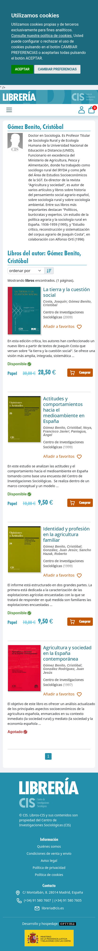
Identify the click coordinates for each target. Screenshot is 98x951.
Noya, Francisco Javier (67, 429)
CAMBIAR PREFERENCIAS (57, 69)
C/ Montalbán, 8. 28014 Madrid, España (49, 892)
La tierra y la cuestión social (66, 292)
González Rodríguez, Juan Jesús (63, 670)
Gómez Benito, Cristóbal (62, 427)
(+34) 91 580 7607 (37, 900)
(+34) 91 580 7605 (68, 900)
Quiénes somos (49, 846)
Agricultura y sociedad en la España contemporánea (67, 653)
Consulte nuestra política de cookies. (42, 35)
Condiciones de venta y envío (49, 853)
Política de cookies (49, 874)
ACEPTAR (22, 69)
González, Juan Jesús (60, 550)
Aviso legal (49, 860)
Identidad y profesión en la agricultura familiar (66, 534)
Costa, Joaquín (55, 301)
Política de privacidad (49, 867)
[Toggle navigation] (9, 109)
